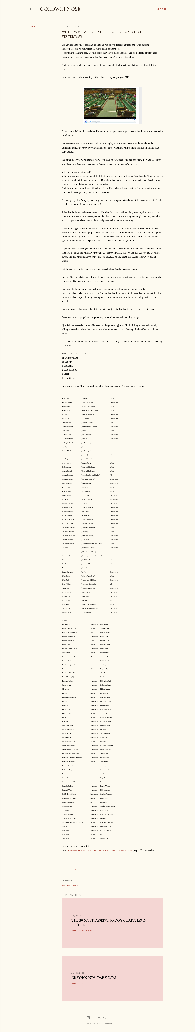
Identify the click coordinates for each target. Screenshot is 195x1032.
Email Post (73, 870)
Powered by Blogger (97, 1018)
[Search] (161, 8)
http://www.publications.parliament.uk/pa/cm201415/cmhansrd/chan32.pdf (99, 850)
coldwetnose (60, 8)
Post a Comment (70, 885)
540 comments (85, 930)
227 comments (85, 983)
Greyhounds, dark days (93, 977)
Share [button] (32, 26)
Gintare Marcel (105, 1023)
